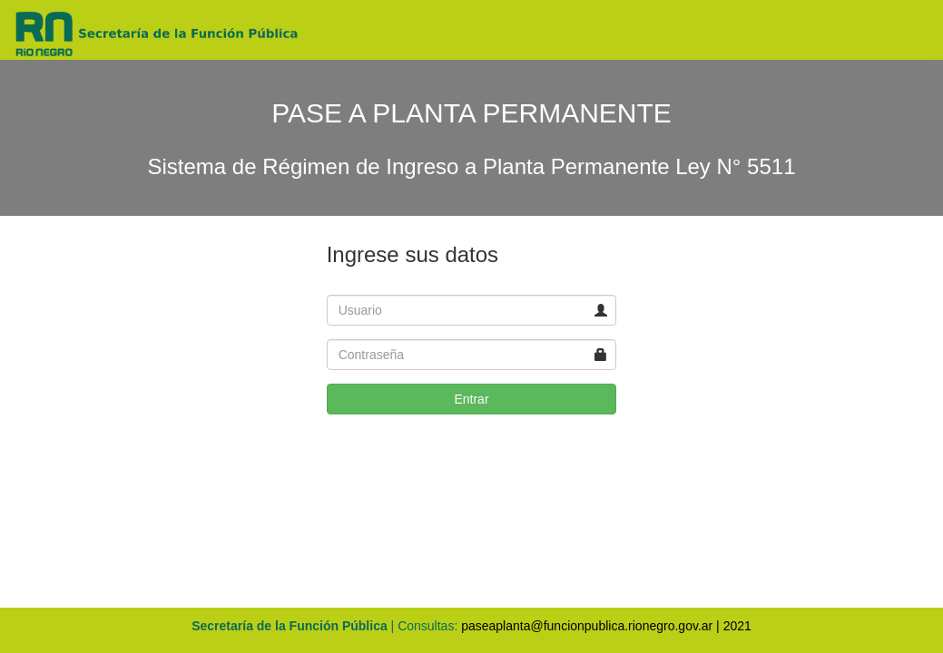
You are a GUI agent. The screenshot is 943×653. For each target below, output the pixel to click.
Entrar (471, 399)
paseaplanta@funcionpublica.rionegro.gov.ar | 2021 (606, 626)
